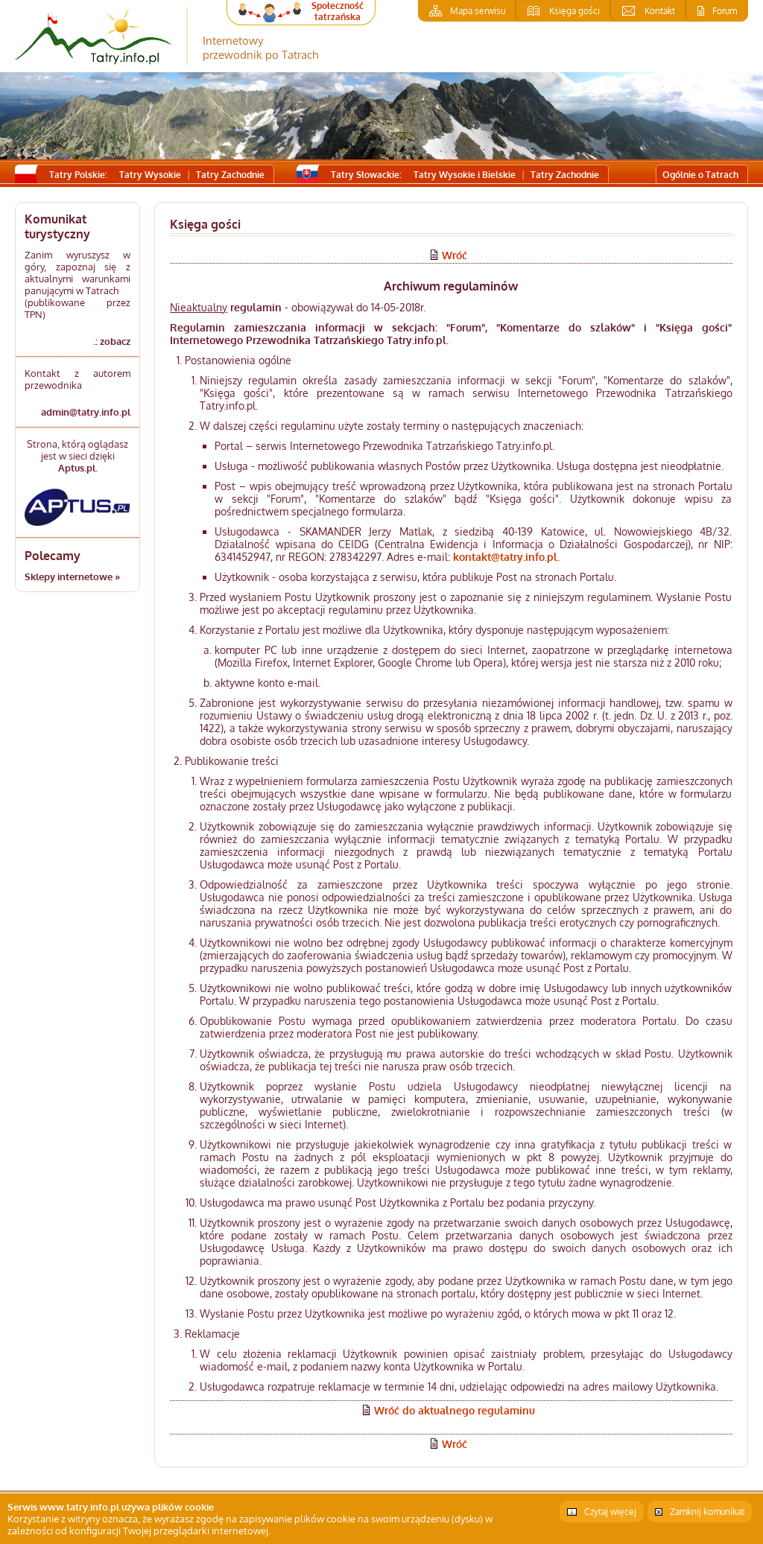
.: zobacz (111, 341)
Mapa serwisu (477, 10)
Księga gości (574, 10)
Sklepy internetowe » (72, 576)
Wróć (454, 255)
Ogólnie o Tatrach (700, 174)
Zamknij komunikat (707, 1511)
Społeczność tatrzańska (337, 11)
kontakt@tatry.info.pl (505, 556)
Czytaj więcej (610, 1511)
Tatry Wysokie (150, 174)
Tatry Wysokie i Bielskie (465, 174)
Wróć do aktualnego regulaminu (454, 1410)
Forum (724, 10)
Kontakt (660, 10)
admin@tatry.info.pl (85, 412)
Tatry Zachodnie (230, 174)
